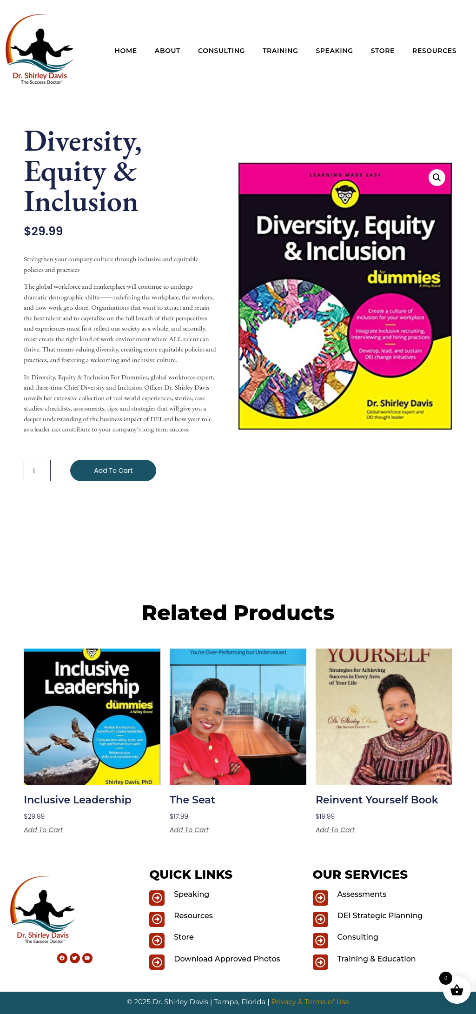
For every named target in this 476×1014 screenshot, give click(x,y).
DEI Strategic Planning (380, 915)
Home (126, 50)
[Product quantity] (37, 470)
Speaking (334, 50)
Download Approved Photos (227, 958)
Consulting (221, 50)
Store (383, 50)
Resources (434, 50)
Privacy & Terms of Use (310, 1001)
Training (280, 50)
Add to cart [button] (43, 830)
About (167, 50)
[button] (437, 177)
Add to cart (113, 470)
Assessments (362, 894)
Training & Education (376, 958)
